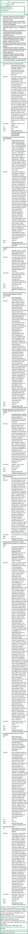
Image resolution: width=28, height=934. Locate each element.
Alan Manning (18, 44)
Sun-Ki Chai (11, 50)
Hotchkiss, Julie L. (13, 27)
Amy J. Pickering (12, 57)
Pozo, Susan (15, 41)
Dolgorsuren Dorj (19, 50)
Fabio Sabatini (4, 10)
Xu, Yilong (9, 19)
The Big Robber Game (9, 58)
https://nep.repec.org (10, 917)
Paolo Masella (23, 478)
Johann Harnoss (20, 143)
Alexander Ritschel (21, 60)
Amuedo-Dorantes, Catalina (16, 39)
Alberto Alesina (17, 22)
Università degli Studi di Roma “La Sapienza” (12, 12)
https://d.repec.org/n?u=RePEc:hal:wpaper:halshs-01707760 (19, 244)
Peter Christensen (17, 33)
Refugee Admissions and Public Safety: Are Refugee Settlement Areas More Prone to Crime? (14, 38)
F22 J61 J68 (14, 468)
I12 (12, 819)
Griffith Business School (7, 927)
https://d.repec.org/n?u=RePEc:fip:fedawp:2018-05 (19, 289)
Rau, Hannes (14, 18)
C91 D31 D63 (14, 127)
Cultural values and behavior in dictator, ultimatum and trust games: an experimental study (14, 49)
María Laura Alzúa (15, 55)
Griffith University (19, 927)
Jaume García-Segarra (9, 60)
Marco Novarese (5, 920)
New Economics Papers (7, 3)
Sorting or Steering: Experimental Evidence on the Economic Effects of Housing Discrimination (14, 32)
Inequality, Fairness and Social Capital (13, 16)
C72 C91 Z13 (15, 726)
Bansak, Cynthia (7, 41)
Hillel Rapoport (12, 24)
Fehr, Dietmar (6, 18)
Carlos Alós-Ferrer (22, 58)
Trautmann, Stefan (16, 67)
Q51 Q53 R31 (15, 402)
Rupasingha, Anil (16, 253)
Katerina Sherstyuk (8, 52)
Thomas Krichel (18, 931)
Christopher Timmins (8, 35)
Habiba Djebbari (22, 739)
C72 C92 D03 (15, 899)
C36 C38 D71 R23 (17, 284)
